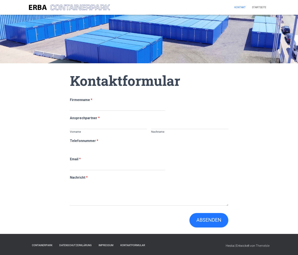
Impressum (106, 245)
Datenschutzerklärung (75, 245)
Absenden (208, 220)
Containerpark (42, 245)
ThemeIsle (262, 245)
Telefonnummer (84, 141)
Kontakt (240, 7)
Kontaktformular (132, 245)
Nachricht (79, 177)
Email (75, 159)
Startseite (259, 7)
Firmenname (81, 100)
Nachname (157, 131)
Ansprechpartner (85, 118)
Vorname (75, 131)
